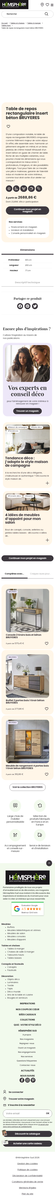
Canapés (12, 969)
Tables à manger (15, 951)
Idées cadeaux (27, 1017)
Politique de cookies (27, 1172)
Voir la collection (27, 789)
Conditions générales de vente (27, 1184)
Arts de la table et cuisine (20, 997)
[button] (20, 308)
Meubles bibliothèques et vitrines (23, 932)
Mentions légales (27, 1190)
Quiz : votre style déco (27, 1027)
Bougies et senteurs (17, 1000)
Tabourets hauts (15, 957)
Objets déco (13, 981)
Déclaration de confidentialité (27, 1178)
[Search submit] (46, 14)
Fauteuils (11, 972)
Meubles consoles (16, 939)
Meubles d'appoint (16, 942)
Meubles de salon (16, 936)
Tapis (10, 991)
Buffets (11, 929)
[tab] (27, 252)
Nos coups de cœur (27, 1011)
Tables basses (14, 960)
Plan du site (27, 1196)
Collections (27, 1022)
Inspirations (27, 1006)
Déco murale (14, 994)
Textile (10, 988)
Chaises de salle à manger (20, 954)
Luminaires (12, 985)
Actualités (27, 1073)
